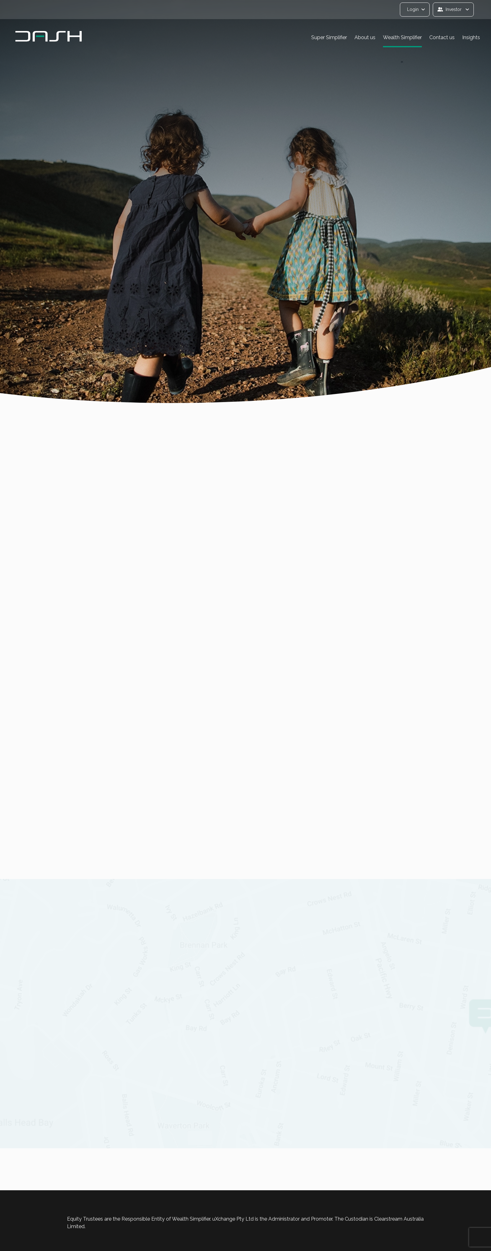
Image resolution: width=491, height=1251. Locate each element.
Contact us (442, 37)
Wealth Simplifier (402, 37)
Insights (471, 37)
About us (364, 37)
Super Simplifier (329, 37)
